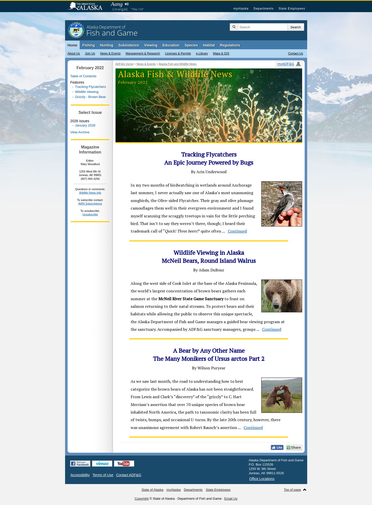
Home (72, 45)
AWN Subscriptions (90, 203)
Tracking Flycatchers (90, 87)
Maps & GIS (221, 53)
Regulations (230, 45)
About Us (74, 53)
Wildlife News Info (90, 192)
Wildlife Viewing (87, 92)
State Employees (291, 8)
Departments (263, 8)
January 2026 (85, 125)
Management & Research (143, 53)
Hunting (106, 45)
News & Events (110, 53)
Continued (237, 231)
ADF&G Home (125, 63)
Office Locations (261, 479)
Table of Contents (83, 76)
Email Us (230, 498)
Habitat (209, 45)
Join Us (90, 53)
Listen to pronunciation (127, 4)
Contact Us (295, 53)
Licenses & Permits (178, 53)
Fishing (88, 45)
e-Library (202, 53)
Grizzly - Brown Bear (90, 97)
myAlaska (240, 8)
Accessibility (80, 475)
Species (191, 45)
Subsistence (128, 45)
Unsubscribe (90, 214)
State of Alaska (87, 6)
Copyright (142, 498)
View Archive (80, 132)
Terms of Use (103, 475)
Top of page (292, 490)
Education (171, 45)
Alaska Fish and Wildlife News (177, 63)
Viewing (151, 45)
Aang (117, 4)
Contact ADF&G (128, 475)
